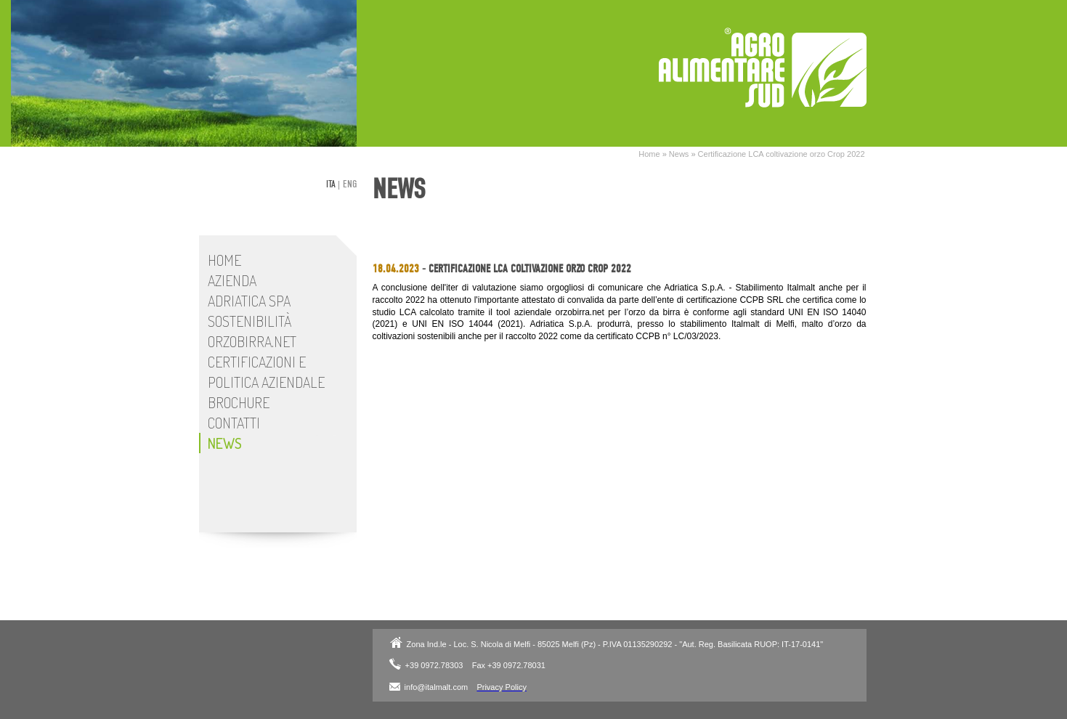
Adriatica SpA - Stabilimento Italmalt (763, 67)
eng (350, 184)
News (679, 154)
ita (331, 184)
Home (649, 154)
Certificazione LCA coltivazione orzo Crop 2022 (781, 154)
